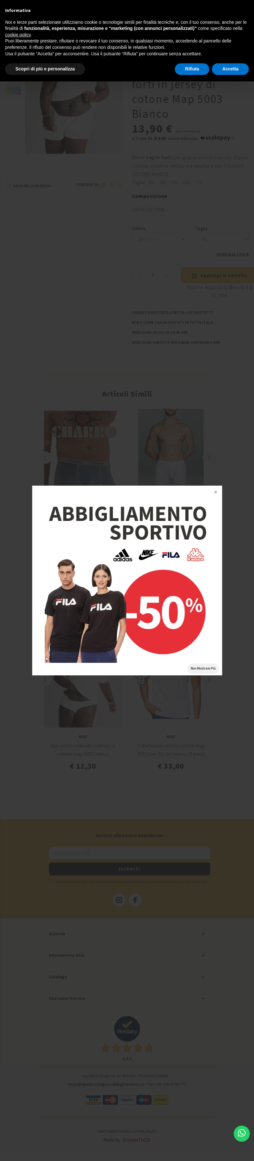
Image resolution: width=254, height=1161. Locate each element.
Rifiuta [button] (192, 68)
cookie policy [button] (18, 34)
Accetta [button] (230, 68)
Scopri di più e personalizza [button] (45, 68)
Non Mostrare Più (203, 668)
